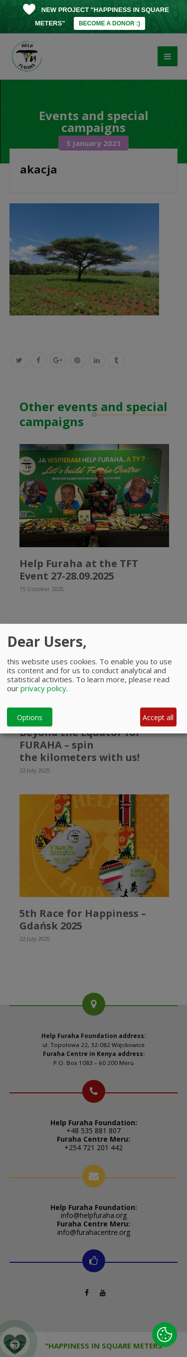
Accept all (158, 717)
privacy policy (43, 688)
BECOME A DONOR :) (109, 23)
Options (29, 717)
